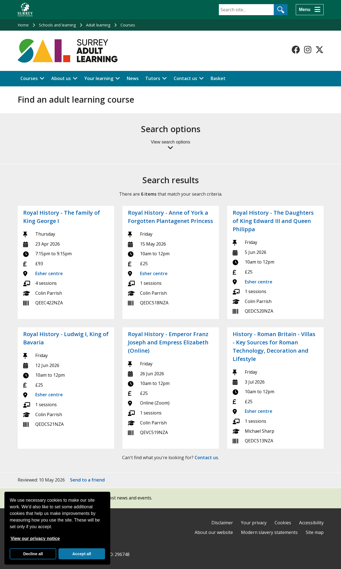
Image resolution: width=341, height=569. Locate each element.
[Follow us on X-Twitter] (319, 50)
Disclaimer (222, 523)
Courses (127, 25)
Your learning (98, 78)
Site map (315, 532)
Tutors (152, 78)
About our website (214, 532)
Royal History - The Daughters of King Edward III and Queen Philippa (273, 221)
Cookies (283, 523)
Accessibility (311, 523)
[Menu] (309, 9)
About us (61, 78)
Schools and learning (57, 25)
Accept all (81, 554)
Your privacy (254, 523)
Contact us (185, 78)
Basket (218, 78)
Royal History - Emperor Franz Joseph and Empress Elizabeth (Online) (168, 342)
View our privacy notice (35, 538)
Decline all (33, 554)
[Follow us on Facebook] (296, 50)
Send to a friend (87, 480)
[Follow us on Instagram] (307, 50)
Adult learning (98, 25)
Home (23, 25)
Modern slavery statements (269, 532)
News (133, 78)
